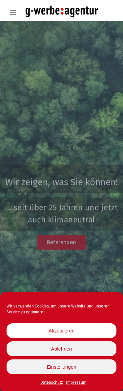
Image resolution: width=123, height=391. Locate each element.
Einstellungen (61, 367)
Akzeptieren (61, 331)
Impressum (76, 383)
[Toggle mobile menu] (13, 12)
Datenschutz (51, 383)
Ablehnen (61, 349)
